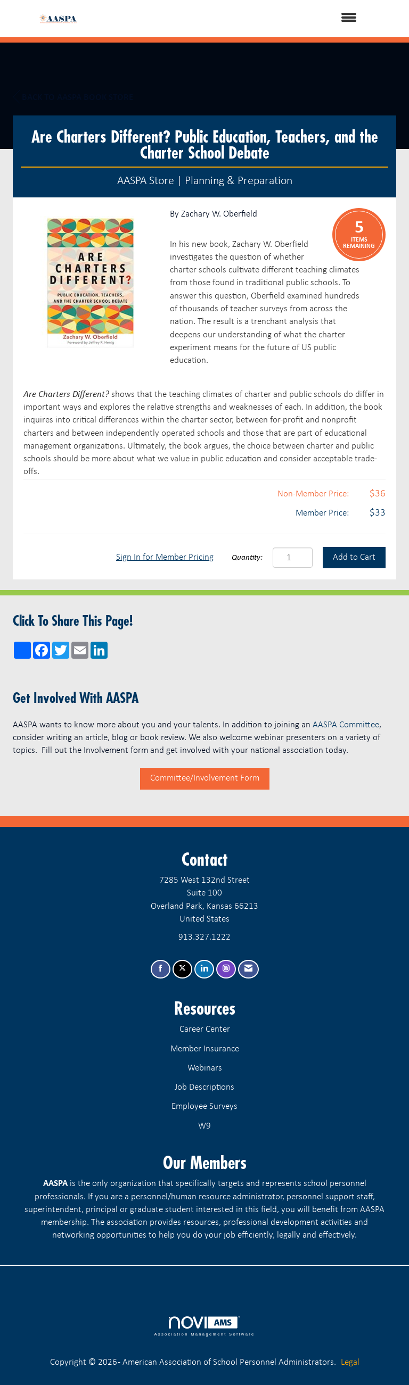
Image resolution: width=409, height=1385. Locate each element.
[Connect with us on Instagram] (226, 969)
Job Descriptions (204, 1087)
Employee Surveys (204, 1106)
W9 (204, 1126)
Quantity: (247, 558)
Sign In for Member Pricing (165, 557)
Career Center (204, 1029)
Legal (350, 1362)
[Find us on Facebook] (160, 969)
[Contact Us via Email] (248, 969)
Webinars (204, 1068)
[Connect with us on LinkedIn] (204, 969)
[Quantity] (293, 558)
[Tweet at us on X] (182, 969)
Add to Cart (354, 557)
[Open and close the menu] (231, 18)
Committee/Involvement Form (204, 778)
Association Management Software (204, 1326)
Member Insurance (204, 1049)
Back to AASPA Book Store (73, 97)
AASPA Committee (346, 724)
